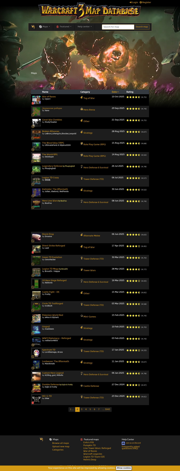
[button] (44, 27)
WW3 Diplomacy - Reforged (56, 338)
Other (84, 121)
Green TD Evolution (52, 257)
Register (145, 2)
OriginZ (46, 327)
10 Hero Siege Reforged (54, 281)
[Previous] (71, 409)
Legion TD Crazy (50, 178)
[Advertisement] (90, 82)
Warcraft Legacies (92, 454)
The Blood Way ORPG (53, 143)
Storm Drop (48, 234)
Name (45, 92)
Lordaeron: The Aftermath (55, 362)
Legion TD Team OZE (94, 457)
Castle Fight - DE (50, 292)
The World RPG (50, 155)
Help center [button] (84, 26)
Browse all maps (60, 443)
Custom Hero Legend (53, 373)
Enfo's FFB (88, 442)
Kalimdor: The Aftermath (55, 189)
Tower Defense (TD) (92, 178)
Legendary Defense (58, 166)
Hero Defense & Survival (94, 167)
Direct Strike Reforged (53, 246)
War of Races (49, 97)
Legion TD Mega (55, 269)
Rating (129, 92)
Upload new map (60, 446)
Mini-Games (88, 316)
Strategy (86, 132)
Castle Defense (89, 385)
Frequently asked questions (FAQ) (131, 448)
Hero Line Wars (54, 201)
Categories (57, 450)
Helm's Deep (89, 460)
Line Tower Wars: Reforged (97, 448)
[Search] (118, 27)
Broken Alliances (50, 131)
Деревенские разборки (52, 108)
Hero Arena (87, 109)
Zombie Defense (57, 385)
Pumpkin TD (89, 445)
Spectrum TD (48, 350)
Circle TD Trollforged (52, 304)
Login (134, 2)
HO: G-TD (47, 396)
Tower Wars (88, 270)
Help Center (128, 439)
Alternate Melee (90, 235)
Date (115, 92)
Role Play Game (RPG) (93, 144)
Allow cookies (124, 468)
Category (85, 92)
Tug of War (87, 97)
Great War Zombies (52, 120)
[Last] (106, 409)
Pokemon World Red (52, 315)
